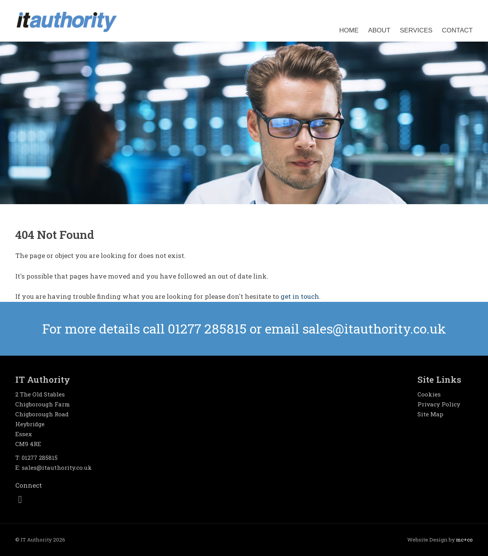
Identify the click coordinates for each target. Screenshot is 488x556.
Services (416, 30)
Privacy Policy (438, 404)
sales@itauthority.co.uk (57, 467)
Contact (457, 30)
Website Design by (440, 539)
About (379, 30)
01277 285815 (40, 457)
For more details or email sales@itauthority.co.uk (244, 328)
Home (349, 30)
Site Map (430, 414)
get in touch (300, 296)
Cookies (429, 394)
